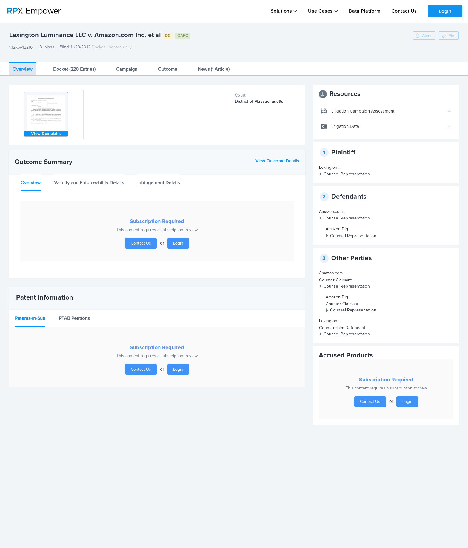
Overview (23, 65)
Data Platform (363, 11)
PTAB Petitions (74, 314)
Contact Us (402, 11)
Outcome (167, 65)
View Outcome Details (277, 157)
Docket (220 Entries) (74, 65)
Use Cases (319, 11)
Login (444, 10)
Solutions (281, 11)
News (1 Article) (214, 65)
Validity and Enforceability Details (89, 179)
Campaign (126, 65)
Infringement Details (158, 179)
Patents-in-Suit (30, 314)
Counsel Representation (347, 171)
